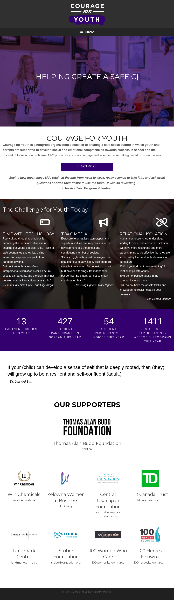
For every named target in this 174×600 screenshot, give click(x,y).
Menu (87, 31)
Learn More (86, 166)
